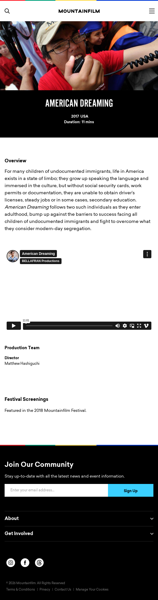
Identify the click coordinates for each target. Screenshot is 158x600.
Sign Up (131, 491)
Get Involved (79, 534)
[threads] (39, 563)
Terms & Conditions (20, 589)
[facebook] (25, 563)
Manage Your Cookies (92, 589)
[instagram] (11, 563)
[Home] (79, 11)
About (79, 519)
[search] (7, 11)
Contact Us (63, 589)
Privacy (45, 589)
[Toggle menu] (152, 11)
